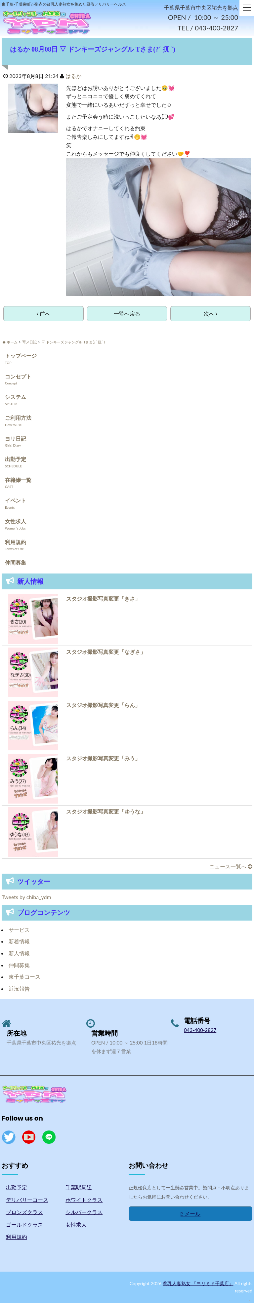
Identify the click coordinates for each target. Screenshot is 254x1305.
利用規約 (15, 544)
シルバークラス (84, 1214)
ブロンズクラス (24, 1214)
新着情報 (19, 943)
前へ (43, 316)
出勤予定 (15, 461)
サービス (19, 932)
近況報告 (19, 990)
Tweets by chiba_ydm (26, 899)
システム (15, 399)
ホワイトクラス (84, 1202)
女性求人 (15, 523)
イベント (15, 502)
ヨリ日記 (15, 440)
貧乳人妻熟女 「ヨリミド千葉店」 (198, 1285)
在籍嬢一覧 (18, 482)
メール (191, 1215)
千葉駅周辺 (78, 1189)
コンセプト (18, 378)
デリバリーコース (27, 1202)
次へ (211, 316)
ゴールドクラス (24, 1226)
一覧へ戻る (127, 316)
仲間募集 (15, 565)
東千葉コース (24, 979)
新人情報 (19, 955)
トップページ (21, 358)
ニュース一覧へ (230, 868)
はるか (73, 78)
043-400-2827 (200, 1032)
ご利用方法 (18, 420)
